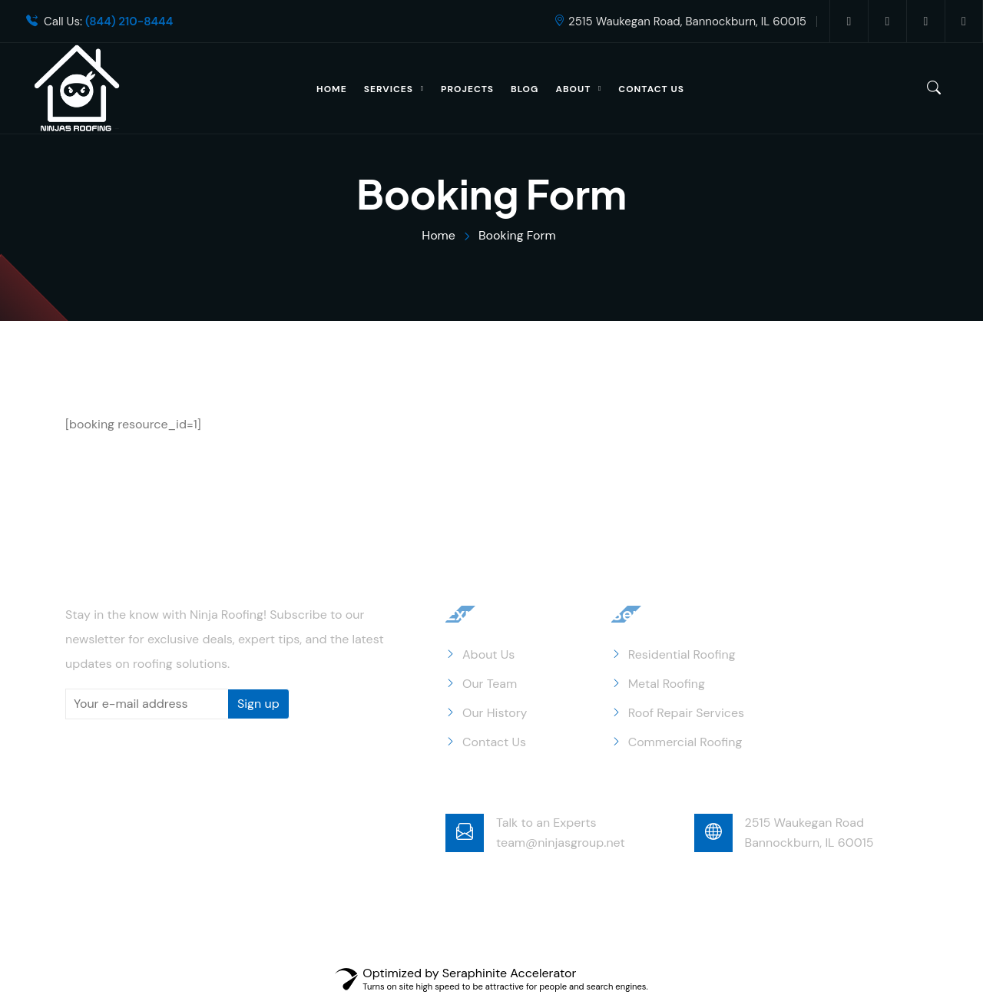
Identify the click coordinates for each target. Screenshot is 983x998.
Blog (524, 89)
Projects (467, 89)
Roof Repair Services (686, 713)
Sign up (258, 704)
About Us (488, 654)
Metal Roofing (666, 684)
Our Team (489, 684)
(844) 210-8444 (129, 22)
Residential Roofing (682, 654)
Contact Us (651, 89)
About (573, 89)
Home (331, 89)
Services (388, 89)
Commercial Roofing (685, 742)
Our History (495, 713)
